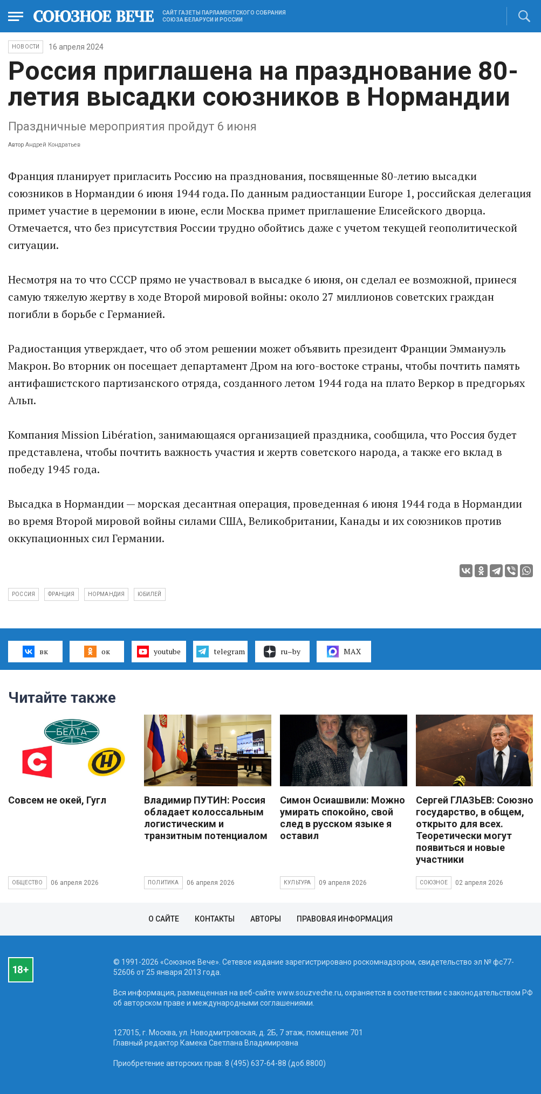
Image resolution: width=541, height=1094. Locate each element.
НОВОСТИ (25, 47)
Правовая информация (345, 919)
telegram (220, 651)
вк (35, 651)
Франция (61, 594)
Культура (297, 882)
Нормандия (106, 594)
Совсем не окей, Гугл (57, 800)
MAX (344, 651)
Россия (23, 594)
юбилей (149, 594)
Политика (163, 882)
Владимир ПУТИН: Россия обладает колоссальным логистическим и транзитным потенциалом (206, 817)
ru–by (282, 651)
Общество (27, 882)
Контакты (215, 919)
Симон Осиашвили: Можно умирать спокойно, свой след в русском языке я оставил (342, 817)
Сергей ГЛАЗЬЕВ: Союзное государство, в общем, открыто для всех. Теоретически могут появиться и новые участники (477, 829)
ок (96, 651)
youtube (159, 651)
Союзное (434, 882)
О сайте (163, 919)
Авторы (265, 919)
